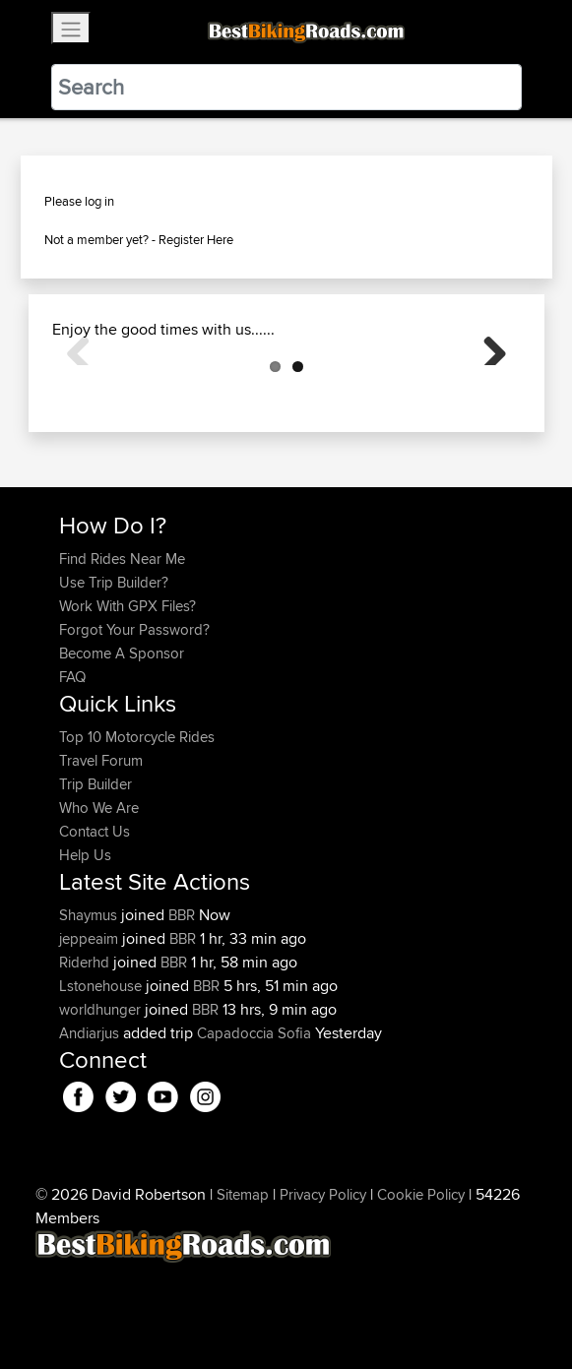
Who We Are (99, 906)
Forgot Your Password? (134, 727)
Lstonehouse (102, 1084)
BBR (181, 1013)
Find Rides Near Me (122, 657)
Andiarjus (91, 1131)
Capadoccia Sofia (254, 1131)
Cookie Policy (421, 1292)
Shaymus (90, 1013)
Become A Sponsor (121, 751)
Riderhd (86, 1060)
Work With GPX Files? (127, 704)
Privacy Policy (323, 1292)
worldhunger (102, 1107)
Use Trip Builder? (113, 680)
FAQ (72, 775)
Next (487, 394)
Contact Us (94, 929)
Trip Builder (95, 882)
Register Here (196, 239)
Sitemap (243, 1292)
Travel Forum (101, 858)
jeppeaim (90, 1037)
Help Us (85, 953)
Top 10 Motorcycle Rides (137, 835)
